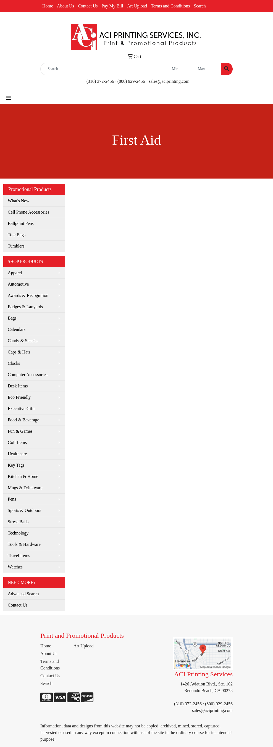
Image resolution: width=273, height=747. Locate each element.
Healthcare (17, 453)
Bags (12, 318)
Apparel (15, 272)
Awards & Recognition (28, 295)
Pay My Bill (112, 6)
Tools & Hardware (24, 544)
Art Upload (137, 6)
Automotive (18, 284)
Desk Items (18, 386)
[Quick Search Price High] (208, 69)
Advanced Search (23, 593)
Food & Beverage (23, 420)
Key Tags (16, 465)
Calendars (16, 329)
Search (200, 6)
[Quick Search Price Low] (182, 69)
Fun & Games (20, 431)
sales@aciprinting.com (169, 81)
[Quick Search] (104, 69)
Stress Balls (18, 521)
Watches (15, 567)
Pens (12, 499)
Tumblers (16, 246)
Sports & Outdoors (24, 510)
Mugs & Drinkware (25, 487)
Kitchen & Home (23, 476)
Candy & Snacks (23, 340)
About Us (65, 6)
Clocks (14, 363)
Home (47, 6)
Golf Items (17, 442)
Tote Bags (16, 234)
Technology (18, 533)
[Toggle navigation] (8, 98)
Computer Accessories (28, 374)
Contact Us (88, 6)
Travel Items (19, 555)
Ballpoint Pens (21, 223)
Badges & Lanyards (25, 306)
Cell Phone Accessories (28, 212)
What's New (18, 200)
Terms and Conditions (170, 6)
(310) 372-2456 (100, 81)
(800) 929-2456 (131, 81)
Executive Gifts (21, 408)
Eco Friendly (19, 397)
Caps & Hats (19, 352)
